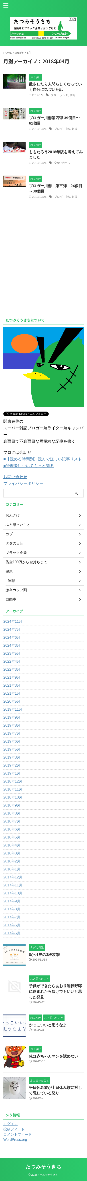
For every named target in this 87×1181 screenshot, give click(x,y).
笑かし (65, 162)
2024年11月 (12, 621)
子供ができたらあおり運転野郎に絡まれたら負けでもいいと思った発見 (55, 991)
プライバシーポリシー (23, 483)
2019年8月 (11, 725)
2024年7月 (11, 629)
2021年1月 (11, 693)
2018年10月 (12, 797)
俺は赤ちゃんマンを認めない (53, 1056)
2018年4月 (11, 845)
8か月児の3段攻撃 (44, 955)
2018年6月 (11, 829)
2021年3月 (11, 685)
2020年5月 (11, 701)
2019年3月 (11, 757)
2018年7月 (11, 821)
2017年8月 (11, 909)
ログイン (10, 1124)
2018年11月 (12, 789)
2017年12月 (12, 877)
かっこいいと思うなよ (48, 1025)
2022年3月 (11, 669)
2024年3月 (11, 645)
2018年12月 (12, 781)
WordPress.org (15, 1139)
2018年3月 (11, 853)
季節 (72, 95)
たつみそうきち (43, 1166)
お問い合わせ (15, 477)
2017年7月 (11, 917)
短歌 (74, 129)
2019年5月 (11, 749)
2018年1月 (11, 869)
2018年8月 (11, 813)
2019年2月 (11, 765)
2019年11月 (12, 709)
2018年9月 (11, 805)
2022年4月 (11, 661)
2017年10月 (12, 893)
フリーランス (59, 95)
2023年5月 (11, 653)
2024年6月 (11, 637)
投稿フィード (14, 1129)
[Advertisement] (40, 281)
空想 (57, 162)
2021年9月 (11, 677)
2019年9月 (11, 717)
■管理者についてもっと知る (28, 466)
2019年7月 (11, 733)
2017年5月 (11, 933)
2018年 (19, 52)
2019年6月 (11, 741)
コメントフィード (17, 1134)
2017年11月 (12, 885)
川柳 (67, 129)
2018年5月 (11, 837)
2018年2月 (11, 861)
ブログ (58, 129)
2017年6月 (11, 925)
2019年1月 (11, 773)
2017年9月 (11, 901)
